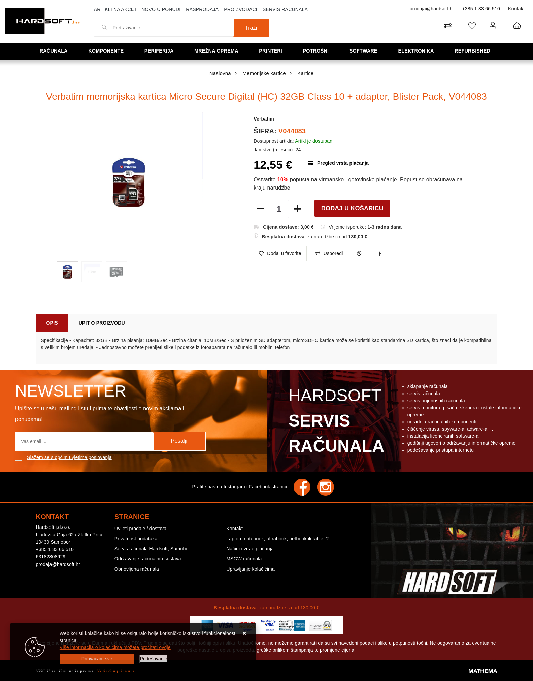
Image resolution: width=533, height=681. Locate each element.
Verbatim (264, 119)
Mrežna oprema (218, 51)
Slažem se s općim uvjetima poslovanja (69, 457)
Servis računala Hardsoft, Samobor (152, 548)
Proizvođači (240, 9)
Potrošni (317, 51)
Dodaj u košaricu (352, 208)
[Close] (97, 659)
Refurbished (474, 51)
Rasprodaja (202, 9)
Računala (55, 51)
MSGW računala (244, 558)
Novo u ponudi (160, 9)
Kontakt (516, 8)
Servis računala (285, 9)
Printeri (272, 51)
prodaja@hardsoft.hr (432, 8)
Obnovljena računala (136, 569)
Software (364, 51)
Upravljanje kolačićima (250, 569)
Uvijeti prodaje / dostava (140, 528)
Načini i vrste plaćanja (250, 548)
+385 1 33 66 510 (481, 8)
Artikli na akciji (115, 9)
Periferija (160, 51)
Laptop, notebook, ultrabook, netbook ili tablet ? (277, 538)
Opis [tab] (52, 323)
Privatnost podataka (136, 538)
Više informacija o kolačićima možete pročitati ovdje (115, 647)
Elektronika (417, 51)
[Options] (153, 659)
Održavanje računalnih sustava (147, 558)
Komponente (107, 51)
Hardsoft (335, 422)
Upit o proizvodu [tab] (102, 323)
